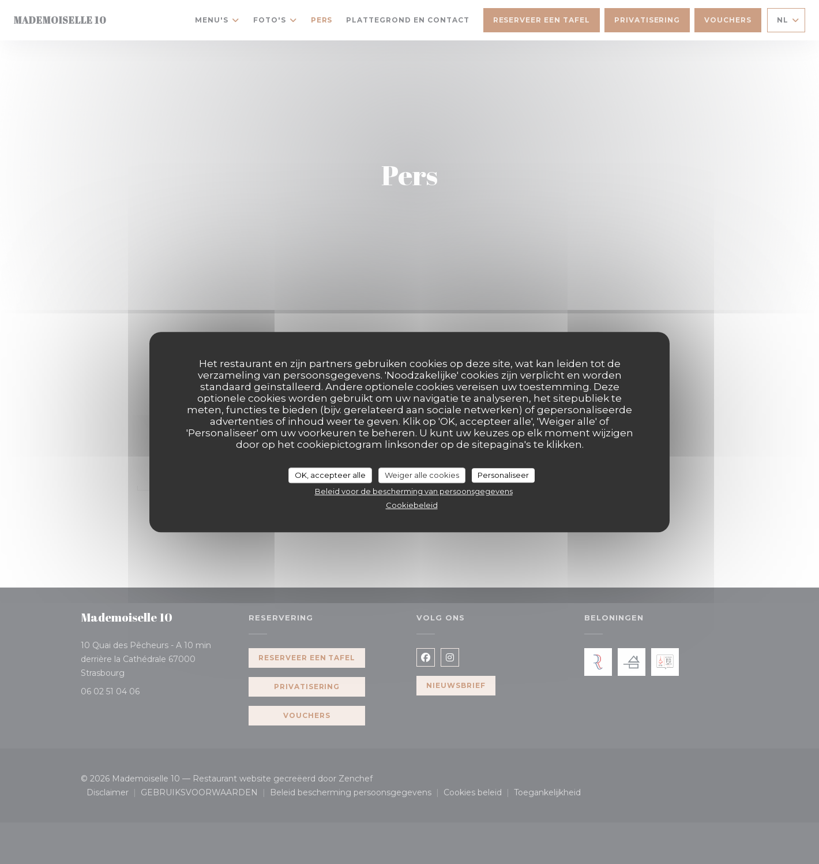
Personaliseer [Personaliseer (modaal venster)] (503, 475)
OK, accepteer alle (330, 475)
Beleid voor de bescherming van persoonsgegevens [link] (414, 491)
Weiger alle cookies (422, 475)
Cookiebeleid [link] (412, 505)
